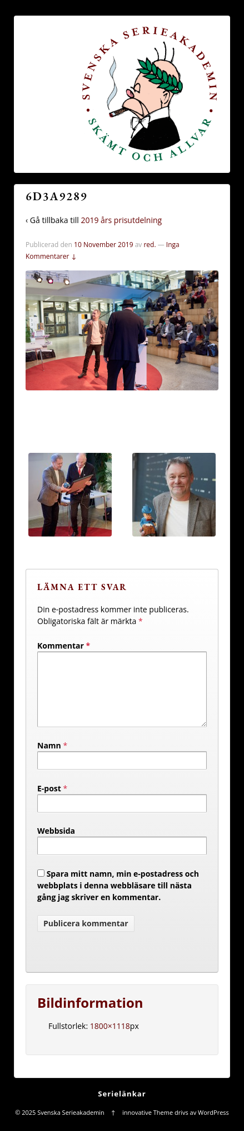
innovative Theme (147, 1126)
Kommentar (63, 645)
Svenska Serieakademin (71, 1126)
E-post (49, 801)
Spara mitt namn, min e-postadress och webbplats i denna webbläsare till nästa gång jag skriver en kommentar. (118, 899)
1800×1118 (110, 1039)
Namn (49, 758)
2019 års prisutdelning (121, 220)
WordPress (213, 1126)
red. (149, 244)
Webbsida (56, 844)
